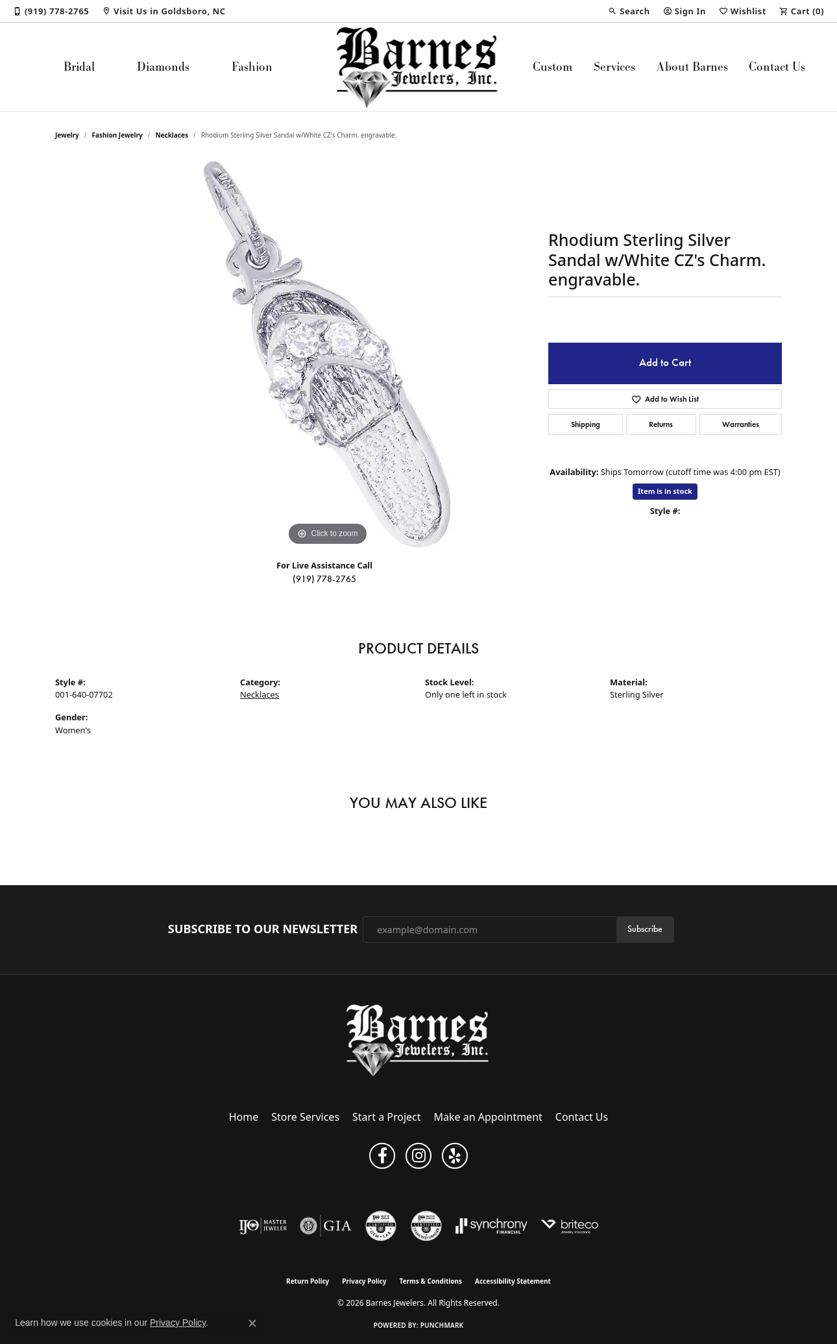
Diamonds (163, 66)
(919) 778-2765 (324, 579)
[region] (327, 354)
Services (614, 66)
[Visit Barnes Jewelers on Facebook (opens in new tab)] (382, 1156)
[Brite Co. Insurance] (569, 1226)
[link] (51, 11)
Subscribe (644, 929)
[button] (628, 11)
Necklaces (171, 135)
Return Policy (307, 1281)
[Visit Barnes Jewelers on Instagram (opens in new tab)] (418, 1156)
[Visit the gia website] (326, 1226)
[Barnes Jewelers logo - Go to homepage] (419, 67)
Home (244, 1117)
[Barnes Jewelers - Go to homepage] (419, 1040)
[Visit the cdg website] (426, 1226)
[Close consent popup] (252, 1323)
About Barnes (692, 66)
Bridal (79, 66)
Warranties (740, 424)
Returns (661, 424)
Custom (552, 66)
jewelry (67, 135)
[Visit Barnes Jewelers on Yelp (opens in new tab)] (455, 1156)
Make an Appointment (488, 1117)
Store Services (305, 1117)
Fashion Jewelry (117, 135)
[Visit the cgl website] (381, 1226)
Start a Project (386, 1117)
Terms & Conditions (430, 1281)
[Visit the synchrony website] (491, 1226)
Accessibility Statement (513, 1281)
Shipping (585, 424)
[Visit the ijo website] (263, 1226)
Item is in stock (665, 491)
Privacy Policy (364, 1281)
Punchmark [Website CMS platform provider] (442, 1325)
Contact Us (777, 66)
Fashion (252, 66)
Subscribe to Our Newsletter (263, 929)
